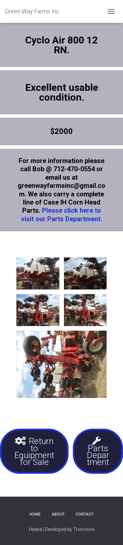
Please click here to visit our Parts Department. (61, 214)
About (58, 514)
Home (35, 514)
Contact (84, 514)
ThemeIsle (83, 529)
